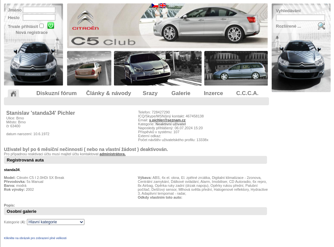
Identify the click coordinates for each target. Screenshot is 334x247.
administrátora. (112, 154)
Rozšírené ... (288, 26)
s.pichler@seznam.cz (167, 120)
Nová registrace (32, 32)
